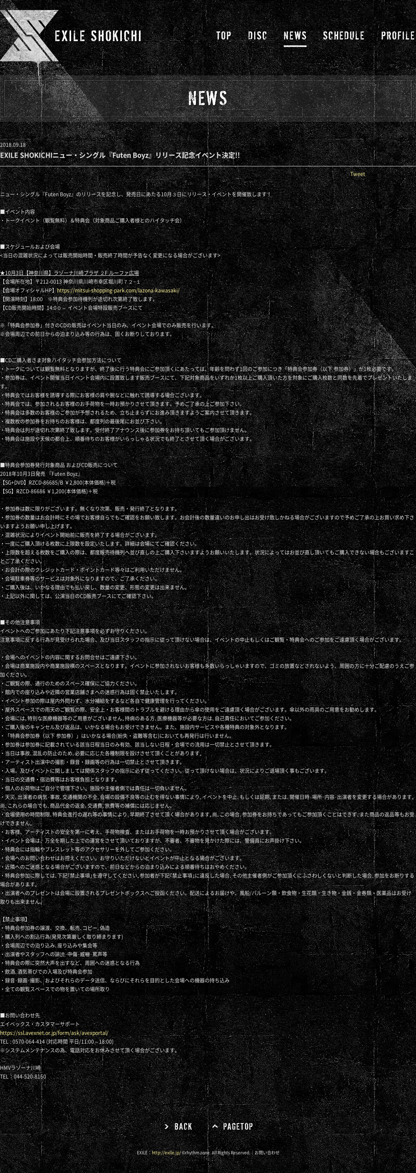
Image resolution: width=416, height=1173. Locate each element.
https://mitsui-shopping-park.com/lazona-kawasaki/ (118, 290)
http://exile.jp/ (166, 1153)
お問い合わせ (267, 1153)
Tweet (357, 173)
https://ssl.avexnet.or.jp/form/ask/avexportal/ (54, 1032)
